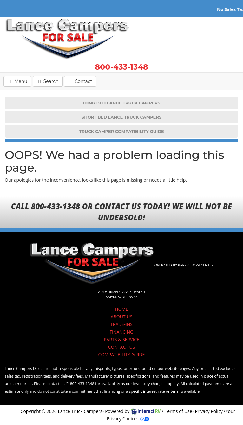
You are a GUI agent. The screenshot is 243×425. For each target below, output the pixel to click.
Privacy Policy (208, 411)
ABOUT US (121, 317)
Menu (19, 81)
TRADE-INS (121, 324)
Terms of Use (178, 411)
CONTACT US (121, 347)
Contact (80, 81)
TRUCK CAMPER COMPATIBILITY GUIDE (121, 131)
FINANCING (122, 332)
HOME (121, 309)
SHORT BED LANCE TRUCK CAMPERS (121, 117)
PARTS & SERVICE (121, 339)
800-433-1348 (121, 67)
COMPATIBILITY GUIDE (121, 355)
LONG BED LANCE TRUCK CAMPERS (121, 102)
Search (47, 81)
